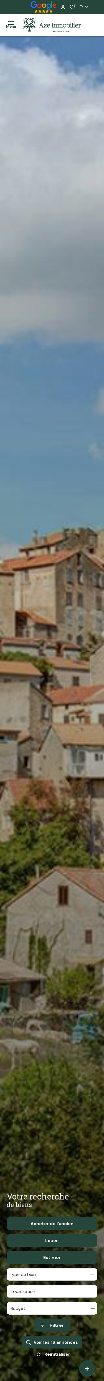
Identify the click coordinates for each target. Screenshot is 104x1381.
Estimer (52, 1272)
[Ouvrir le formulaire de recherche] (52, 1340)
